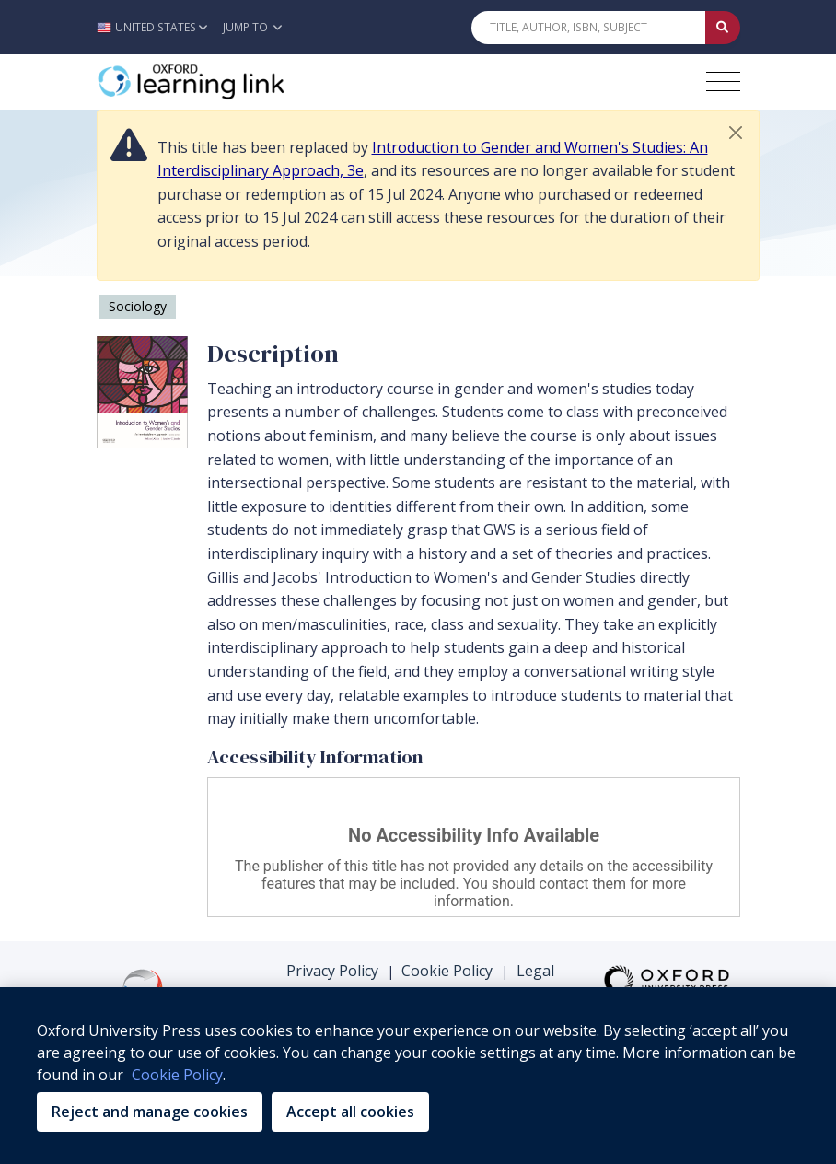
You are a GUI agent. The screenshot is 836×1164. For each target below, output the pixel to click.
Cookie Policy (447, 970)
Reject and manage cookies (150, 1111)
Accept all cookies (350, 1111)
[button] (157, 27)
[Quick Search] (588, 27)
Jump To (252, 27)
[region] (418, 1075)
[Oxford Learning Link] (235, 82)
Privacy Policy (332, 970)
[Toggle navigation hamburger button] (723, 81)
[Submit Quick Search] (722, 27)
